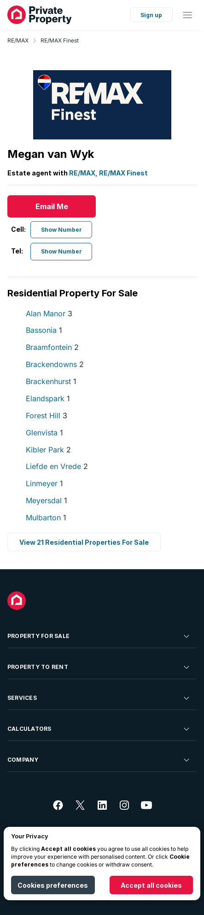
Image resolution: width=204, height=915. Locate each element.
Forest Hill (46, 415)
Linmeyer (44, 483)
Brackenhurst (51, 381)
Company (99, 760)
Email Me (51, 206)
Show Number (61, 229)
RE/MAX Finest (60, 40)
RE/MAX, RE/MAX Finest (108, 173)
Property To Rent (99, 667)
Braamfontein (52, 347)
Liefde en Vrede (57, 466)
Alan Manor (49, 313)
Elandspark (48, 398)
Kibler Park (48, 449)
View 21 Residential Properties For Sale (84, 542)
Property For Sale (99, 636)
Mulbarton (46, 517)
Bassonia (44, 330)
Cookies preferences (52, 885)
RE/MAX (18, 40)
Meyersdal (46, 500)
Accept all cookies (151, 885)
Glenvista (44, 432)
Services (99, 698)
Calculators (99, 729)
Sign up (151, 15)
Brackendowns (55, 364)
